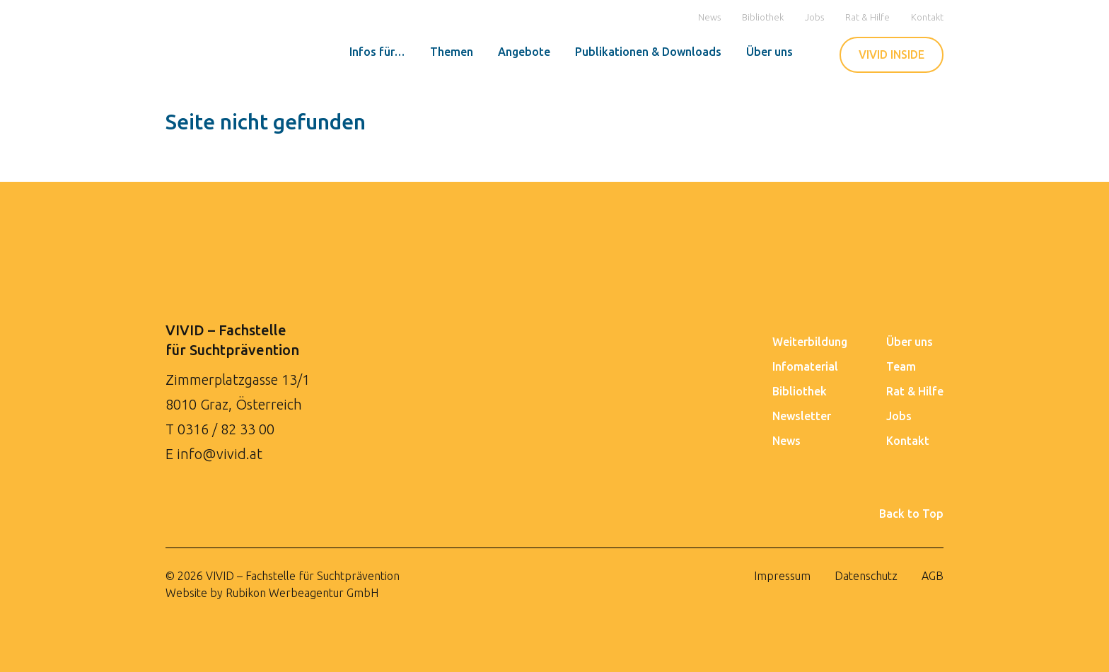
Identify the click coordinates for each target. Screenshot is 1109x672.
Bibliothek (763, 17)
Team (901, 366)
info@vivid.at (219, 454)
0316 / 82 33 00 (226, 429)
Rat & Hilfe (867, 17)
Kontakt (927, 17)
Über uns (909, 341)
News (709, 17)
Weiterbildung (809, 341)
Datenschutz (866, 575)
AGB (932, 575)
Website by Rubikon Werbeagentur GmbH (272, 592)
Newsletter (801, 416)
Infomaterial (805, 366)
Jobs (814, 17)
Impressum (782, 575)
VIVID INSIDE (891, 54)
